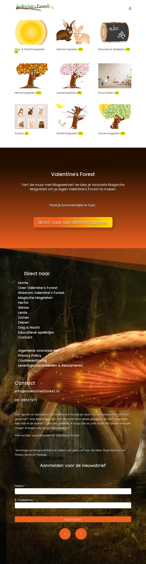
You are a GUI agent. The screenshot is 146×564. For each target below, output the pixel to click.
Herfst (23, 302)
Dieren (23, 322)
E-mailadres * (25, 500)
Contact (25, 337)
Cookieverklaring (32, 360)
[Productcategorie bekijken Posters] (31, 120)
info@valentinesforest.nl (37, 391)
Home (23, 282)
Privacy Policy (29, 355)
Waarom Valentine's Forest (41, 292)
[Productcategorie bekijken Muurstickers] (114, 79)
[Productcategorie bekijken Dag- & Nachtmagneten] (31, 37)
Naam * (20, 486)
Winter (23, 307)
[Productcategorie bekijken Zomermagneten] (114, 120)
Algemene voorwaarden (38, 350)
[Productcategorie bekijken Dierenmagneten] (73, 36)
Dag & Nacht (29, 327)
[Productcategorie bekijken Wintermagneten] (73, 120)
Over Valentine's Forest (38, 287)
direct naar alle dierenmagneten (73, 222)
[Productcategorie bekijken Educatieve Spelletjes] (114, 36)
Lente (22, 312)
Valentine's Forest (73, 174)
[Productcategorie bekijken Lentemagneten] (73, 79)
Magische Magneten (35, 297)
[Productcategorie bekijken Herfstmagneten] (31, 79)
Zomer (23, 317)
